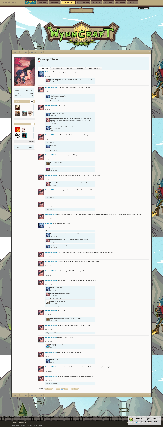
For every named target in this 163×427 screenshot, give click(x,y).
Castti (68, 306)
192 (32, 95)
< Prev (47, 388)
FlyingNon (48, 72)
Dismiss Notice (159, 418)
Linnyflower (49, 383)
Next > (76, 388)
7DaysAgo (53, 301)
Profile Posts (44, 68)
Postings (69, 68)
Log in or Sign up (143, 8)
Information (80, 68)
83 (32, 124)
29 (72, 388)
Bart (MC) (53, 345)
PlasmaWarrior (54, 306)
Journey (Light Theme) (19, 422)
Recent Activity (57, 68)
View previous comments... (53, 231)
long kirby (53, 168)
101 (32, 101)
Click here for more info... (143, 422)
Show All (31, 119)
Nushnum (61, 306)
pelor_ (52, 162)
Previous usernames (94, 68)
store (68, 2)
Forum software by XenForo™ (27, 425)
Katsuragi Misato (55, 79)
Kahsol (48, 142)
